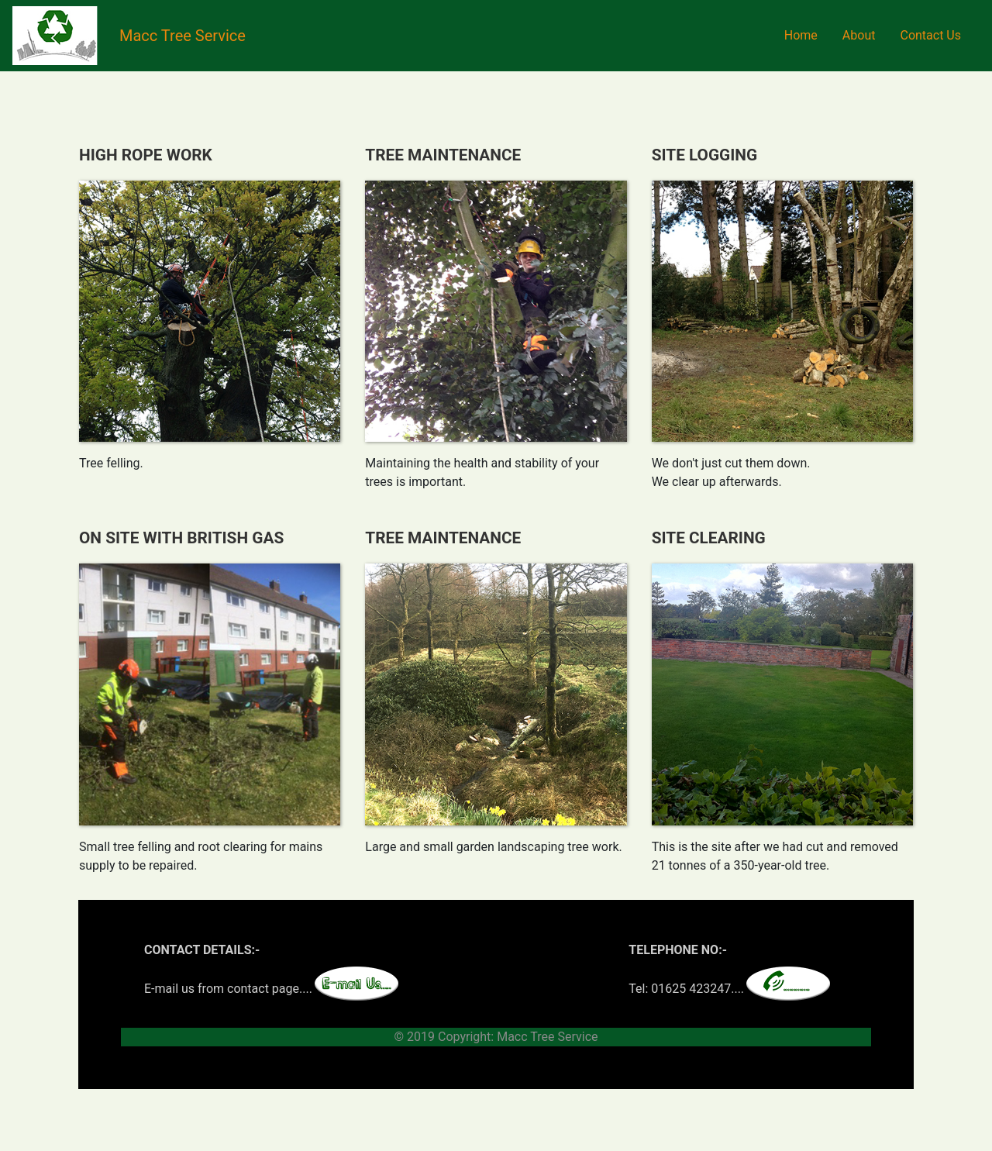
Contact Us (930, 35)
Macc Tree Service (182, 35)
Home (801, 35)
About (859, 35)
